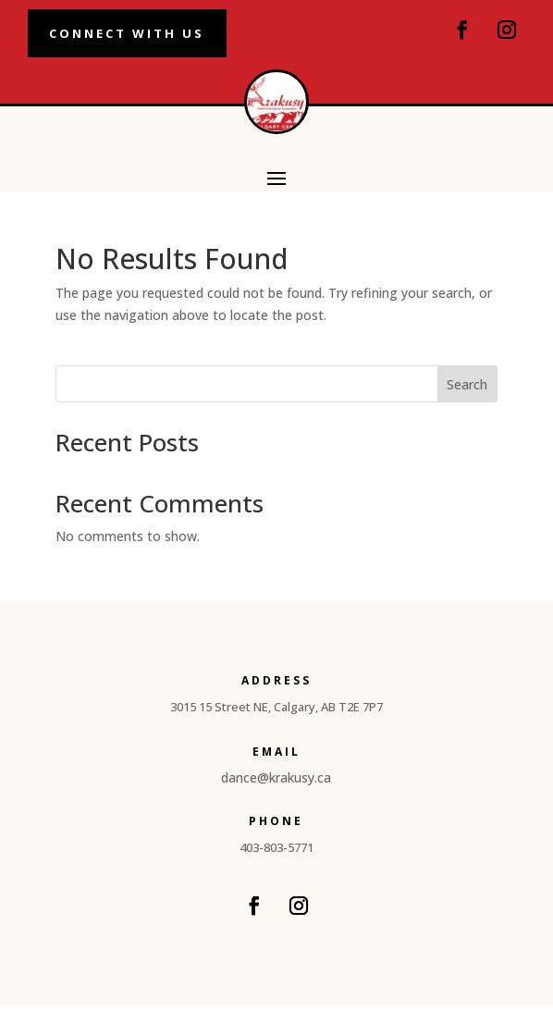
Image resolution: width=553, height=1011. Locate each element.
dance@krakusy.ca (276, 783)
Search (467, 390)
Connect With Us (148, 35)
